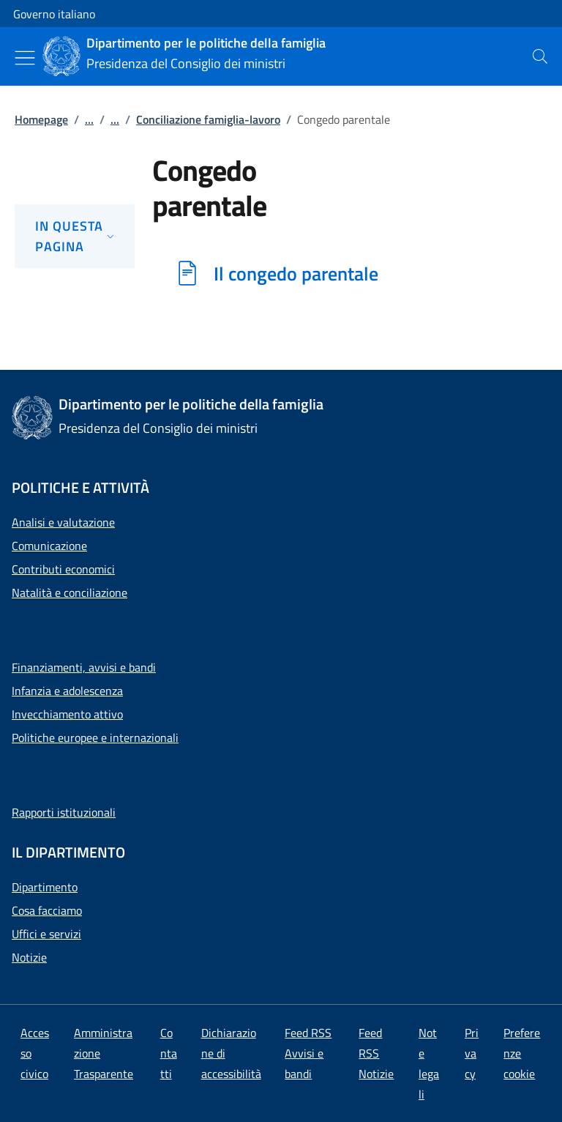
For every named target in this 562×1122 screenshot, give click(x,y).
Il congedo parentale (296, 273)
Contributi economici (63, 569)
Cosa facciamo (47, 910)
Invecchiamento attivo (67, 714)
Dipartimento (45, 887)
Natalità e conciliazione (69, 592)
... (89, 119)
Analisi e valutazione (63, 522)
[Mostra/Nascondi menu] (25, 58)
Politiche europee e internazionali (95, 737)
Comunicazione (49, 545)
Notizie (29, 957)
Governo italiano (54, 14)
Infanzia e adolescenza (67, 690)
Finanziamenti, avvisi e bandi (84, 667)
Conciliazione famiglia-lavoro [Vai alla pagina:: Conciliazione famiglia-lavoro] (208, 119)
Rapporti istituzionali (64, 812)
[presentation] (540, 56)
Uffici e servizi (46, 934)
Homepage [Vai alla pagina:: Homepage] (41, 119)
